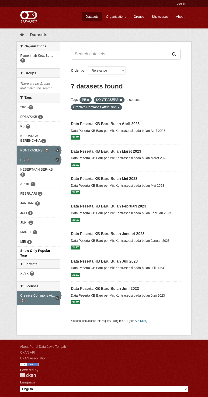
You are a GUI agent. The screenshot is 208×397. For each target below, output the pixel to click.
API (126, 321)
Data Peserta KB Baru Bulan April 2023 (105, 124)
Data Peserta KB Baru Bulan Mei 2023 (104, 179)
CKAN (28, 375)
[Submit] (174, 54)
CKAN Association (33, 358)
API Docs (141, 321)
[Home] (22, 34)
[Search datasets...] (119, 54)
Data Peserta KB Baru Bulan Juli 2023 (104, 261)
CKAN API (27, 352)
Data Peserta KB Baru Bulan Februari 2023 (108, 206)
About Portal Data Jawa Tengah (43, 346)
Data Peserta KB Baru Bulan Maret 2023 (106, 151)
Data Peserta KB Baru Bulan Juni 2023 (105, 289)
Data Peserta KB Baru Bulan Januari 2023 (108, 234)
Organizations (116, 16)
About (180, 16)
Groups (139, 16)
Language (27, 382)
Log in (181, 3)
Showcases (160, 16)
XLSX (75, 137)
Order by (77, 70)
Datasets (92, 16)
